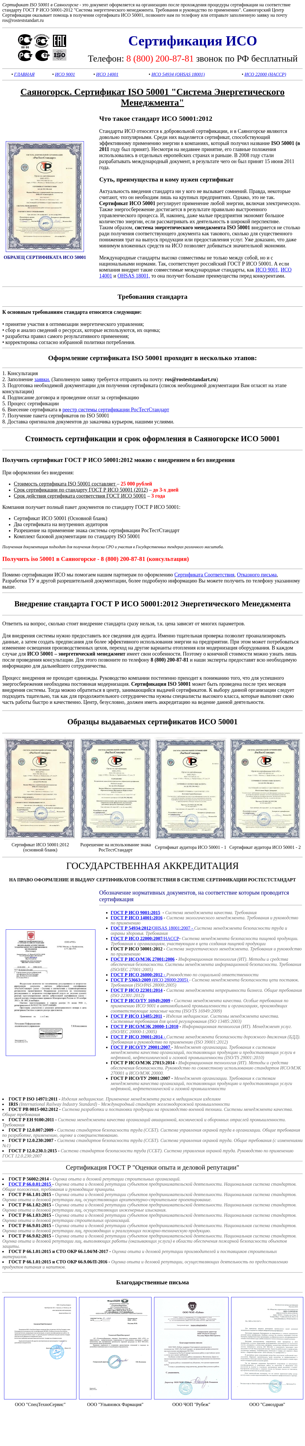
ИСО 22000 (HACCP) (265, 74)
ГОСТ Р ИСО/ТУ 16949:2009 (140, 1000)
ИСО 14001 (107, 74)
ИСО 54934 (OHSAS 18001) (178, 74)
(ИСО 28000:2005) (150, 979)
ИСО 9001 (65, 74)
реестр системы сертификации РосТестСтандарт (115, 409)
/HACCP (145, 938)
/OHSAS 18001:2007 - (152, 928)
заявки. (42, 379)
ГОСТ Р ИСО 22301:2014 (136, 990)
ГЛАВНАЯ (24, 74)
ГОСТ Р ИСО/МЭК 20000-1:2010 (145, 1026)
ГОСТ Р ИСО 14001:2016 (136, 917)
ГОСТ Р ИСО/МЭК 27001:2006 (142, 959)
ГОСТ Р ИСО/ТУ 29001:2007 (141, 1047)
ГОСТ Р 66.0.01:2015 (30, 1184)
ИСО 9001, (267, 270)
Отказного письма (257, 575)
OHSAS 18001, (134, 276)
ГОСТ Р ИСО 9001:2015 (135, 912)
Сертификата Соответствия (204, 575)
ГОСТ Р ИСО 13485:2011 (136, 1016)
